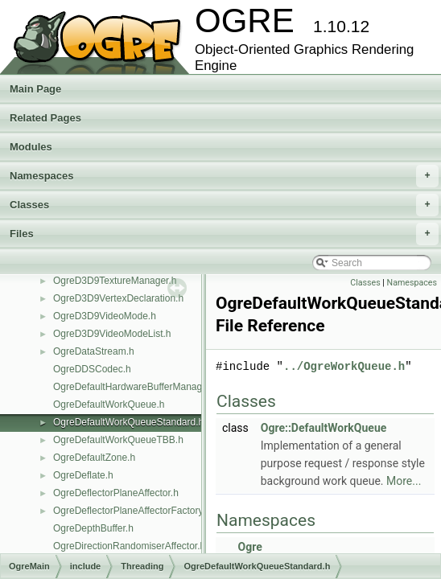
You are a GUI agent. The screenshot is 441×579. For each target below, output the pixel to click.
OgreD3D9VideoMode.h (104, 316)
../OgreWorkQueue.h (344, 366)
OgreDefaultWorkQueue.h (109, 404)
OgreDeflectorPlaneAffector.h (116, 493)
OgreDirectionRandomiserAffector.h (129, 546)
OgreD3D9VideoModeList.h (112, 333)
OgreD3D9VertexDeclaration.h (118, 298)
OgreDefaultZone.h (94, 457)
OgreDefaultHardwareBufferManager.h (135, 386)
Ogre (249, 546)
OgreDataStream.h (93, 351)
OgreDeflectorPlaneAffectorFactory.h (132, 510)
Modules (31, 147)
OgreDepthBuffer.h (93, 528)
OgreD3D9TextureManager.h (114, 280)
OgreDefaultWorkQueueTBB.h (118, 440)
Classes (224, 205)
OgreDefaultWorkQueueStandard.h (128, 422)
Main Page (35, 89)
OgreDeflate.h (83, 475)
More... (403, 480)
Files (224, 234)
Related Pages (45, 118)
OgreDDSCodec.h (92, 369)
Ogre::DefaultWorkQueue (324, 427)
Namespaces (224, 176)
